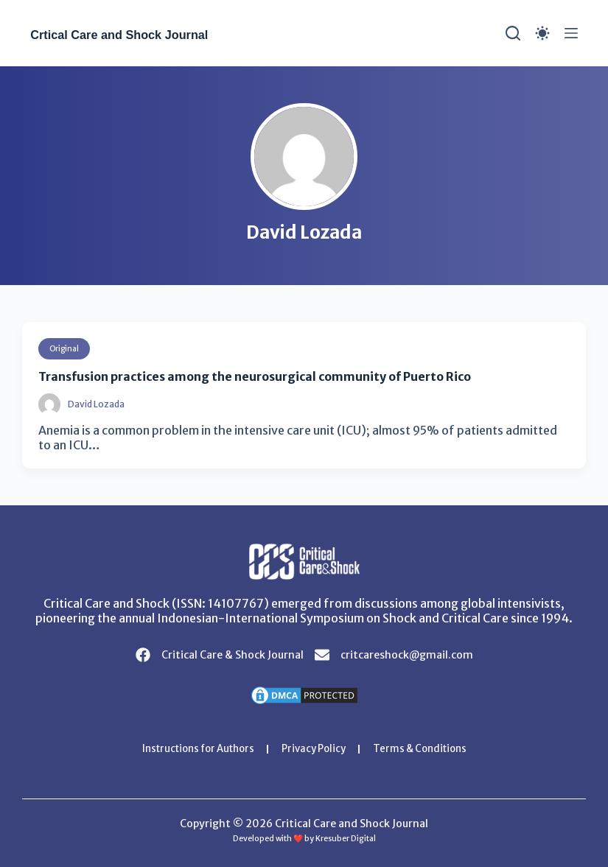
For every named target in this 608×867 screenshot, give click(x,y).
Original (66, 348)
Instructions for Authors (192, 748)
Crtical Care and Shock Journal (150, 33)
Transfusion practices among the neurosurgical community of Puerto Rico (279, 375)
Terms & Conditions (427, 748)
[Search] (513, 33)
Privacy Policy (315, 748)
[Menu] (571, 33)
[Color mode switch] (542, 33)
